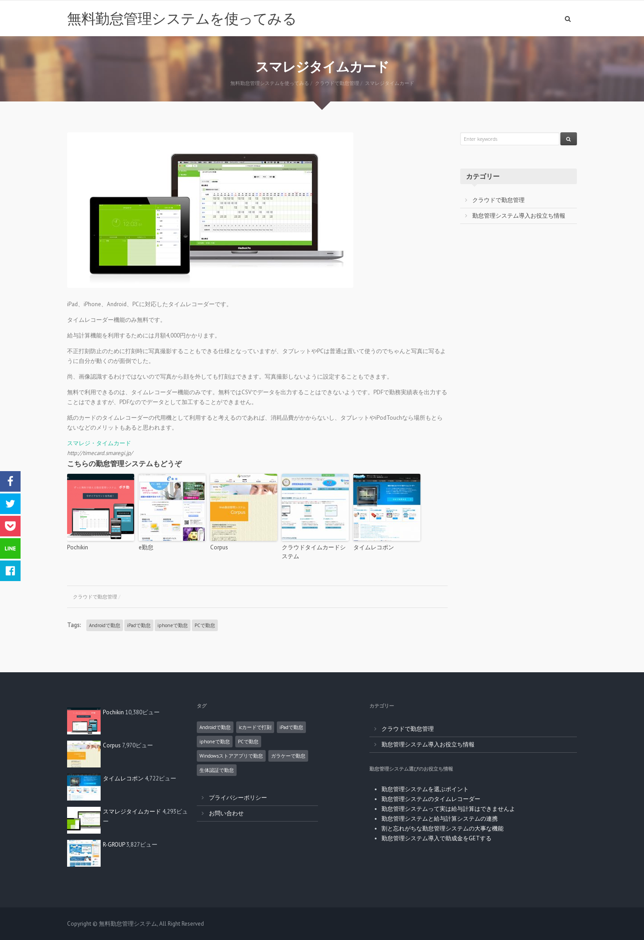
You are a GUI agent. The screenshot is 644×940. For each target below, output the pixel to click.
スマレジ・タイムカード (99, 443)
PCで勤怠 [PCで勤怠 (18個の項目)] (248, 741)
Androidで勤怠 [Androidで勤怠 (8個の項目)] (215, 727)
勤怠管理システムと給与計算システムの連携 (439, 818)
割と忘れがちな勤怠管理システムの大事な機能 (442, 828)
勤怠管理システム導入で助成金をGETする (436, 838)
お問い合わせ (226, 813)
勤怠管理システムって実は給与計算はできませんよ (448, 809)
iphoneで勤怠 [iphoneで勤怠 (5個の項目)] (214, 741)
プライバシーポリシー (238, 797)
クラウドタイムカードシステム (314, 552)
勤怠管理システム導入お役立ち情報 (518, 215)
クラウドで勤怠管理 (95, 597)
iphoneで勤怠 (172, 625)
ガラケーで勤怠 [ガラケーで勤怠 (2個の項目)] (288, 756)
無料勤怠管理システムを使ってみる (182, 18)
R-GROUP (114, 844)
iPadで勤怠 (139, 625)
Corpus (219, 547)
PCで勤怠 (205, 625)
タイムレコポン (373, 547)
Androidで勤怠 (104, 625)
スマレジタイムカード (132, 811)
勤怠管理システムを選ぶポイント (425, 789)
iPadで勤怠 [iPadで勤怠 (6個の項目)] (291, 727)
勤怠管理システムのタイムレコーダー (430, 799)
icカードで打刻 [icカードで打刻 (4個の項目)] (255, 727)
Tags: (73, 625)
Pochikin (77, 547)
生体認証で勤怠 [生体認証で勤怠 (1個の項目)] (216, 770)
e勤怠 (146, 547)
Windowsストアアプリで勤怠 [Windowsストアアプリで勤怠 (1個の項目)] (231, 756)
